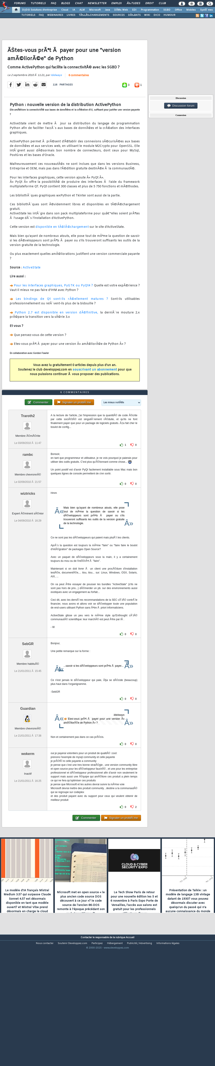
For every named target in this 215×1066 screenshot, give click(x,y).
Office (178, 9)
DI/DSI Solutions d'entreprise (39, 9)
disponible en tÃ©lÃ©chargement (62, 244)
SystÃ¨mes (206, 9)
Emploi (116, 3)
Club (162, 3)
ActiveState (32, 285)
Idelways (56, 92)
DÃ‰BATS (134, 15)
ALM (82, 9)
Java (107, 9)
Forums (20, 3)
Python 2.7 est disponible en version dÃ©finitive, (56, 330)
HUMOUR (169, 15)
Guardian (27, 760)
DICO (157, 15)
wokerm (27, 805)
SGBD (166, 9)
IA (73, 9)
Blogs (65, 3)
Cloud (64, 9)
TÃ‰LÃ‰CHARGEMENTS (94, 15)
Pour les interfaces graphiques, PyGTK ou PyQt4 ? (53, 303)
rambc (28, 506)
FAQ (53, 3)
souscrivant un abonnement (95, 387)
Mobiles (191, 9)
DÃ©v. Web (121, 9)
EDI (134, 9)
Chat (79, 3)
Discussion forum (180, 106)
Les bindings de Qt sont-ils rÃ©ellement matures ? (62, 316)
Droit (149, 3)
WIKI (147, 15)
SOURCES (119, 15)
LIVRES (71, 15)
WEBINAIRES (55, 15)
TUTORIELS (28, 15)
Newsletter (97, 3)
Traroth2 (28, 467)
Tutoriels (38, 3)
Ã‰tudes (133, 3)
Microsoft (95, 9)
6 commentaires (79, 92)
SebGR (28, 695)
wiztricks (28, 545)
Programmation (150, 9)
